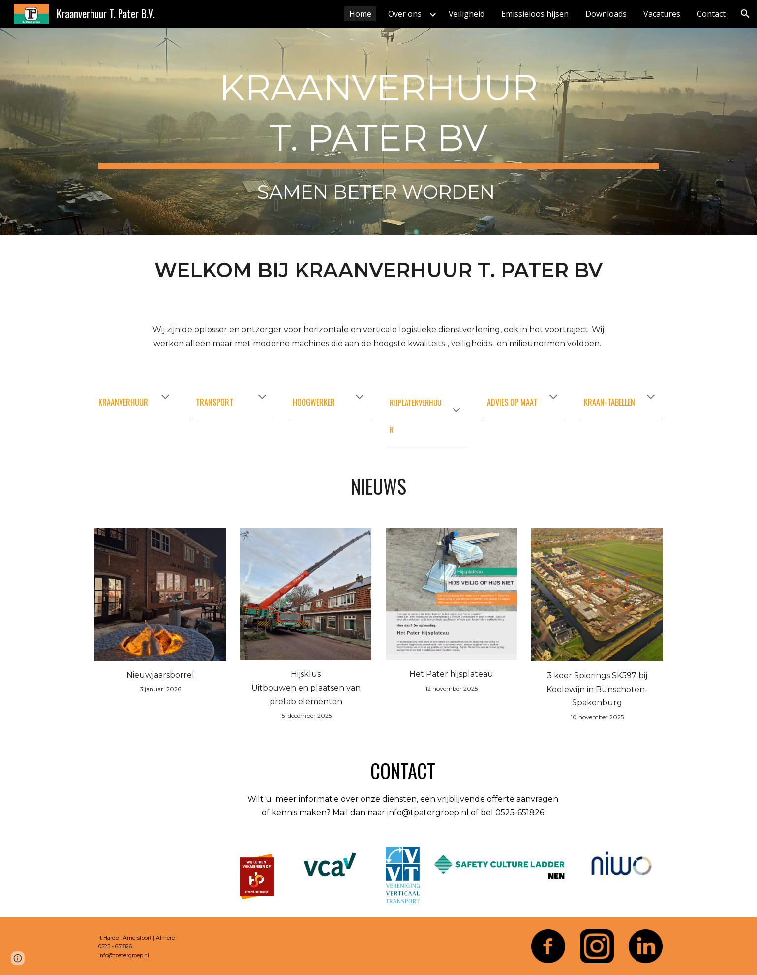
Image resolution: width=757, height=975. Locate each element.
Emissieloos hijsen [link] (535, 13)
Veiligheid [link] (466, 13)
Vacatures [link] (661, 13)
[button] (745, 14)
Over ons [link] (405, 13)
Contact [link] (711, 13)
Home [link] (360, 13)
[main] (378, 131)
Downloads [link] (606, 13)
